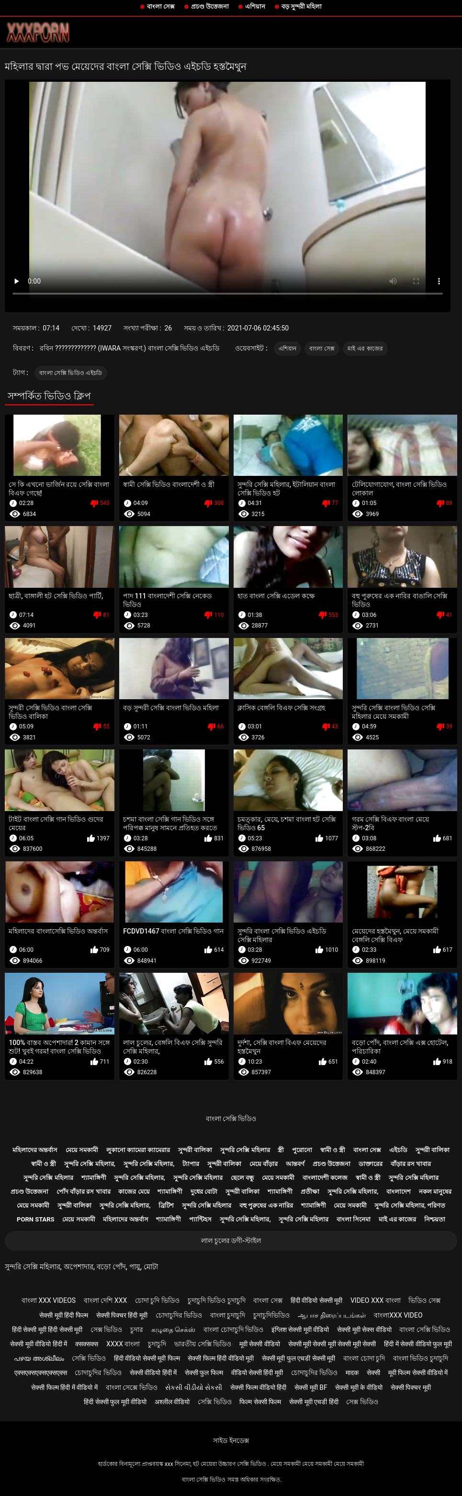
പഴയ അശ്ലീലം (39, 1358)
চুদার (136, 1329)
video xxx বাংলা (375, 1300)
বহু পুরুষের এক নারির (266, 1205)
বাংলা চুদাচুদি (227, 1315)
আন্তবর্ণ (295, 1163)
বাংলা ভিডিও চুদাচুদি (420, 1358)
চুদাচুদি (157, 1344)
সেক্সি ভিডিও (88, 1358)
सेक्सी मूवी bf (310, 1387)
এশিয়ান (255, 6)
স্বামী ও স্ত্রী (332, 1150)
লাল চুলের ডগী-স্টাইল (231, 1240)
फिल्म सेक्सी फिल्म (260, 1402)
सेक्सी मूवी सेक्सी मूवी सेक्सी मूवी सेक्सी (332, 1344)
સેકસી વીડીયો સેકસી (193, 1387)
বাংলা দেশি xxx (105, 1300)
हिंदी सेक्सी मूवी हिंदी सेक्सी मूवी (47, 1329)
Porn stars (36, 1219)
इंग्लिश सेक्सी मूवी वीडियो (300, 1329)
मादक (352, 1372)
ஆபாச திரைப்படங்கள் (332, 1315)
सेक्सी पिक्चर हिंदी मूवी (121, 1315)
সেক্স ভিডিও (106, 1329)
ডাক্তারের (371, 1163)
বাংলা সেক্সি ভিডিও (231, 1118)
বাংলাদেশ (398, 1191)
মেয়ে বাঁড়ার (263, 1163)
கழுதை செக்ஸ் (173, 1329)
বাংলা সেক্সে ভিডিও (132, 1387)
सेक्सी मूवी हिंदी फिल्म (63, 1315)
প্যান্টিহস (200, 1219)
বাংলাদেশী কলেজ (325, 1177)
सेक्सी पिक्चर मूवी (411, 1387)
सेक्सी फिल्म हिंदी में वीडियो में (64, 1387)
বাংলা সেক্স (161, 6)
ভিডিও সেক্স (424, 1300)
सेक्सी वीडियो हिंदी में (153, 1372)
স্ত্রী (281, 1150)
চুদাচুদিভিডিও (271, 1315)
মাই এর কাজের (365, 348)
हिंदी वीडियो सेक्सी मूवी (316, 1300)
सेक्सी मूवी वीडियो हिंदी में (38, 1344)
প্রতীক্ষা (310, 1191)
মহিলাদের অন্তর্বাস (34, 1150)
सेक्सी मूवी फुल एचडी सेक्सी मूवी (298, 1358)
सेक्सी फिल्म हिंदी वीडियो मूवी (221, 1358)
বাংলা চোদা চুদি (364, 1358)
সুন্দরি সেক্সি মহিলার (245, 1150)
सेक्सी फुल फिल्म (204, 1372)
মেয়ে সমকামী (82, 1150)
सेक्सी (373, 1372)
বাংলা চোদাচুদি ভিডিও (233, 1329)
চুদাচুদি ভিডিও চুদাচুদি (217, 1300)
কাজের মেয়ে (133, 1191)
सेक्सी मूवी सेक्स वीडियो (364, 1329)
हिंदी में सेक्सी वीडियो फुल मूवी (417, 1344)
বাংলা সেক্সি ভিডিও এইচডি (70, 373)
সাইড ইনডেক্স (230, 1440)
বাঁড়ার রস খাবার (411, 1163)
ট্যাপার (190, 1163)
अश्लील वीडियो (172, 1402)
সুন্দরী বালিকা (195, 1150)
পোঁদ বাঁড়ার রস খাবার (83, 1191)
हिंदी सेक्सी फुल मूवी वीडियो (115, 1402)
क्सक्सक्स (86, 1344)
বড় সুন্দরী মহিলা (302, 6)
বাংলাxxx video (398, 1315)
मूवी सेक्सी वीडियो (259, 1344)
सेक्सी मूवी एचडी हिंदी (313, 1402)
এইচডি (398, 1150)
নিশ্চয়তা (434, 1219)
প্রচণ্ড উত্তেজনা (210, 6)
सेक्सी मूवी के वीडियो (358, 1387)
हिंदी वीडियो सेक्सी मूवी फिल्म (147, 1358)
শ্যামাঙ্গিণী (93, 1177)
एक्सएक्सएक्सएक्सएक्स (40, 1372)
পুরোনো (302, 1150)
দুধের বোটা (204, 1191)
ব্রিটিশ (166, 1205)
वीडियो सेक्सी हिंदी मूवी (257, 1372)
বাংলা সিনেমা (354, 1219)
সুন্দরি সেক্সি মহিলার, (89, 1163)
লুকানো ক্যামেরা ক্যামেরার (138, 1150)
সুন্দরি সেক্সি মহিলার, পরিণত (409, 1205)
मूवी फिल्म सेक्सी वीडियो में (418, 1372)
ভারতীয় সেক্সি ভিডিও (202, 1344)
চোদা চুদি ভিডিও (157, 1300)
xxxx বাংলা (123, 1344)
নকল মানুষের (435, 1191)
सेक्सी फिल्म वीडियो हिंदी (258, 1387)
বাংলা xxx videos (49, 1300)
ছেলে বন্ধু (242, 1177)
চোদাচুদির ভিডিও (179, 1315)
